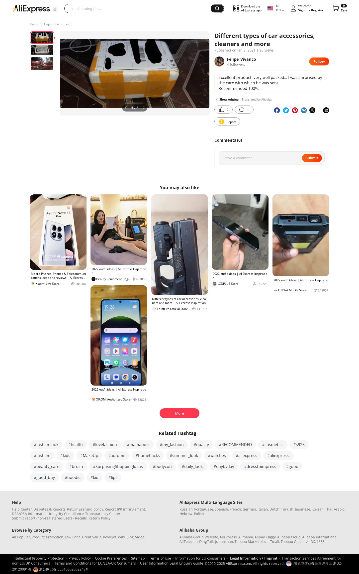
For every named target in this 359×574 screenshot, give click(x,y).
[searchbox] (139, 8)
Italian (263, 509)
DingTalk (206, 541)
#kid (94, 477)
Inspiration (51, 24)
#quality (201, 444)
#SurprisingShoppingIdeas (118, 466)
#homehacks (148, 455)
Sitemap (138, 558)
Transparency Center (102, 513)
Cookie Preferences (111, 558)
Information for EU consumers (200, 558)
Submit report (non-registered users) (43, 518)
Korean (318, 509)
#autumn (117, 455)
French (235, 509)
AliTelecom (189, 541)
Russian (186, 509)
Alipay (260, 537)
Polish (199, 513)
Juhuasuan (224, 541)
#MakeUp (89, 455)
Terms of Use (160, 558)
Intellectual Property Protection (38, 558)
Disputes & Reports (49, 509)
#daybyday (224, 466)
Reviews (109, 537)
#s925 (299, 444)
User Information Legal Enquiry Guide (171, 563)
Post (68, 24)
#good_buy (44, 477)
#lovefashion (105, 444)
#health (75, 444)
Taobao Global (293, 541)
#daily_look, (193, 466)
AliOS (310, 541)
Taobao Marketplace (252, 541)
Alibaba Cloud (289, 537)
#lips (112, 477)
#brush (76, 466)
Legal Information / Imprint (253, 558)
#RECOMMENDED (235, 444)
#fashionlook (46, 444)
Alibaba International (320, 537)
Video (139, 537)
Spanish (221, 509)
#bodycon (162, 466)
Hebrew (186, 513)
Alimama (245, 537)
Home (34, 24)
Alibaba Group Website (199, 537)
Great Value (91, 537)
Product (38, 537)
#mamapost (138, 444)
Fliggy (271, 537)
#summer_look (184, 455)
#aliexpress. (278, 455)
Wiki (121, 537)
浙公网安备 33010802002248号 (61, 569)
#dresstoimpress (260, 466)
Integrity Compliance (66, 513)
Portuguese (203, 509)
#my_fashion (172, 444)
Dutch (274, 509)
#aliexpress (246, 455)
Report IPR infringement (125, 509)
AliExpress (228, 537)
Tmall (274, 541)
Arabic (339, 509)
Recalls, (81, 518)
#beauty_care (46, 466)
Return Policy (99, 518)
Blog (130, 537)
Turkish (287, 509)
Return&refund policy (85, 509)
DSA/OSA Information (30, 513)
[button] (55, 9)
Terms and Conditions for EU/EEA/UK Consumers (95, 563)
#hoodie (73, 477)
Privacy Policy (80, 558)
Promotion (54, 537)
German (249, 509)
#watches (217, 455)
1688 (321, 541)
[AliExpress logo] (31, 9)
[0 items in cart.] (339, 8)
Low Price (73, 537)
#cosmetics (272, 444)
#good (292, 466)
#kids (65, 455)
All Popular (21, 537)
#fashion (42, 455)
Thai (328, 509)
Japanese (302, 509)
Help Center (22, 509)
